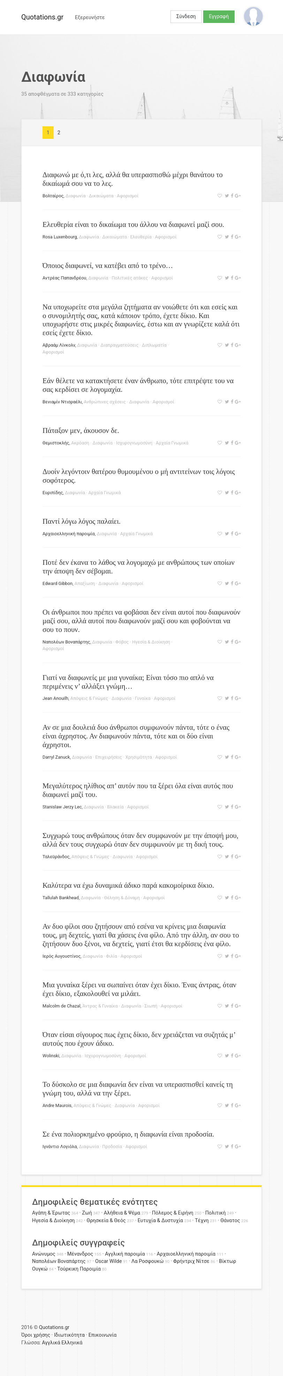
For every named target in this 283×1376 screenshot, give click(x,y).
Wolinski (51, 1055)
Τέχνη (201, 1221)
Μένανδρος (80, 1254)
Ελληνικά (71, 1343)
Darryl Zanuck (56, 757)
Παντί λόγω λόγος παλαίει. (82, 521)
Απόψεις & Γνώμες (89, 698)
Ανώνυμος (43, 1254)
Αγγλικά (51, 1343)
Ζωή (87, 1213)
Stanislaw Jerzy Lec (62, 806)
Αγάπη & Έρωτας (51, 1213)
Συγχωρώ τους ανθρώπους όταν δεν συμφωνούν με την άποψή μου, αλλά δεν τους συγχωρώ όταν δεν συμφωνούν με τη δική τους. (140, 839)
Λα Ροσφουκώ (147, 1261)
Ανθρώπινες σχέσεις (105, 401)
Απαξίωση (85, 583)
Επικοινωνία (103, 1335)
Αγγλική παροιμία (125, 1254)
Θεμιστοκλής (56, 442)
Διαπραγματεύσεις (119, 345)
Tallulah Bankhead (61, 897)
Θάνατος (230, 1221)
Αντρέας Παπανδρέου (64, 277)
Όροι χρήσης (35, 1335)
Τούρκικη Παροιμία (79, 1269)
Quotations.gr (42, 17)
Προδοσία (112, 1146)
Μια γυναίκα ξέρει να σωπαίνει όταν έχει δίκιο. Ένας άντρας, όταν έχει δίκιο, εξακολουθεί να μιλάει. (139, 989)
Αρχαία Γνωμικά (172, 442)
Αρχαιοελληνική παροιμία (69, 533)
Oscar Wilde (108, 1261)
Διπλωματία (154, 345)
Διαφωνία (75, 195)
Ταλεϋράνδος (56, 856)
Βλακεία (115, 806)
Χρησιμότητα (138, 757)
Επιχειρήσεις (108, 757)
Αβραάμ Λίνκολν (59, 345)
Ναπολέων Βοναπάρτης (66, 641)
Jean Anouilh (55, 698)
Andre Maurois (57, 1105)
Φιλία (111, 956)
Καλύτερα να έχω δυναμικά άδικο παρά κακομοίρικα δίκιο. (128, 885)
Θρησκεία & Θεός (105, 1221)
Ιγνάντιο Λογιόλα (60, 1146)
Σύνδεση (186, 16)
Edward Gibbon (57, 583)
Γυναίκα (143, 698)
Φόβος (122, 641)
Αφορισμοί (127, 195)
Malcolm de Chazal (62, 1006)
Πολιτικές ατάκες (130, 277)
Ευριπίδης (53, 492)
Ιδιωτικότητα (69, 1335)
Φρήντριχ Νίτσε (191, 1261)
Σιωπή (151, 1006)
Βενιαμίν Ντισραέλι (62, 401)
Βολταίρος (53, 195)
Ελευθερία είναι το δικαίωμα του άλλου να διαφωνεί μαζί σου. (133, 224)
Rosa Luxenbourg (60, 236)
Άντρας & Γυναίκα (100, 1006)
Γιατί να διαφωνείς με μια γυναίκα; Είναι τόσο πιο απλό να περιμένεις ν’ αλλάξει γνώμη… (128, 681)
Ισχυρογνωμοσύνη (134, 442)
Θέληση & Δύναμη (122, 897)
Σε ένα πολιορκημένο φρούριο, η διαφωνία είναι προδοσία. (128, 1134)
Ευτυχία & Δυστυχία (160, 1221)
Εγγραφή (219, 16)
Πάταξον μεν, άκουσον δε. (81, 430)
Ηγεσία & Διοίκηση (151, 641)
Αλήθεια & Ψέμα (122, 1213)
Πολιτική (215, 1213)
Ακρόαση (80, 442)
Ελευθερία (141, 236)
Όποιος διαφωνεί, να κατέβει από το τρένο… (108, 265)
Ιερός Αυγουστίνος (62, 956)
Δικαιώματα (101, 195)
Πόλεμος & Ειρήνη (172, 1213)
